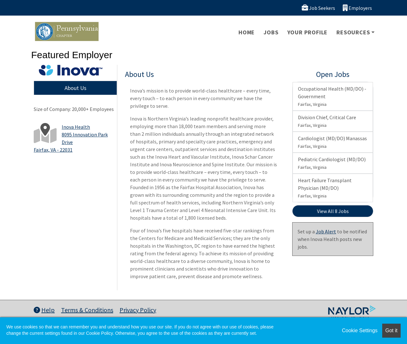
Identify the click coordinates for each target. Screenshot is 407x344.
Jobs (271, 32)
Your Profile (307, 32)
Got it (391, 330)
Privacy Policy (138, 310)
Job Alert (326, 231)
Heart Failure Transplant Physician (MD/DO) (325, 188)
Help (44, 310)
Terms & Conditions (87, 310)
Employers (357, 8)
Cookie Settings (359, 330)
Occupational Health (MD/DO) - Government (332, 96)
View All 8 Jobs (333, 211)
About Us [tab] (75, 88)
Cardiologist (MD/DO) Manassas (332, 142)
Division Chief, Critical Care (327, 121)
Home (246, 32)
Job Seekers (318, 8)
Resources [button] (353, 32)
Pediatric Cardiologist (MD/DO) (332, 163)
